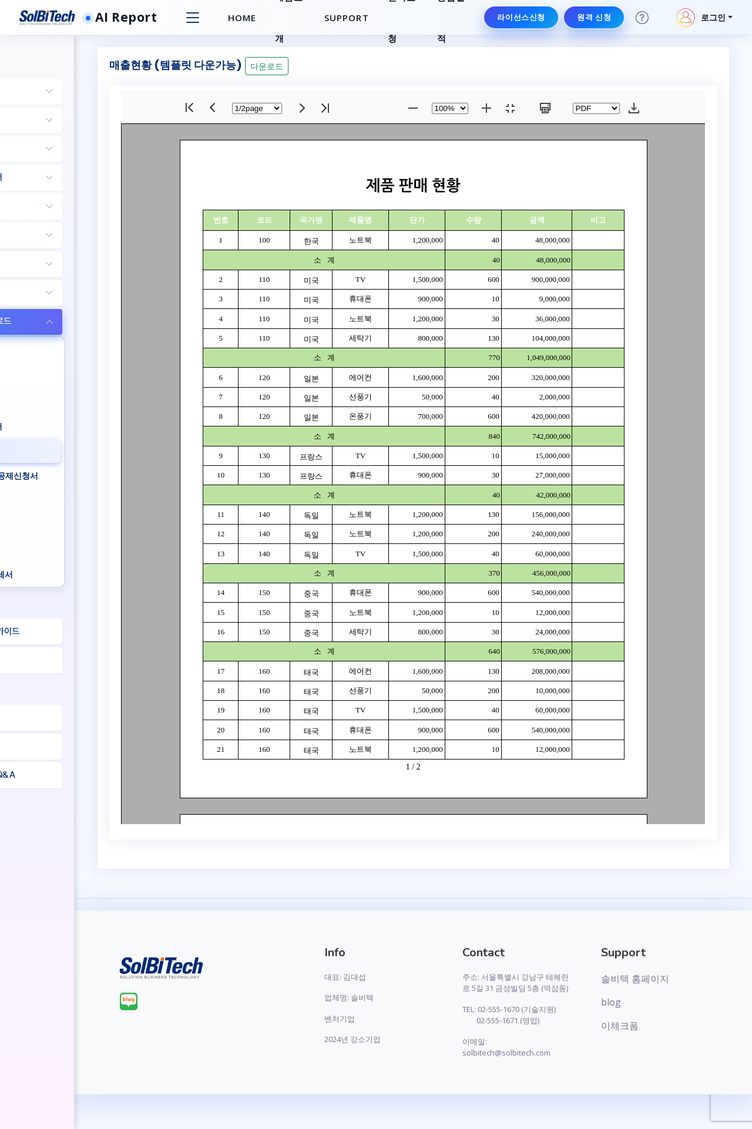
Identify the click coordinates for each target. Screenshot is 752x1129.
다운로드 (371, 66)
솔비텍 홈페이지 (659, 978)
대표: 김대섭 (413, 977)
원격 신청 (592, 17)
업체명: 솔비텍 (416, 997)
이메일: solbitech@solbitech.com (551, 1070)
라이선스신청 (519, 17)
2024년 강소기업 (420, 1039)
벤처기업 (407, 1018)
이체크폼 (643, 1025)
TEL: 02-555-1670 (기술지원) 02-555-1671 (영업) (549, 1032)
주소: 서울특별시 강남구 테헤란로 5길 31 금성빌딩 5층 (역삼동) (550, 988)
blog (634, 1002)
